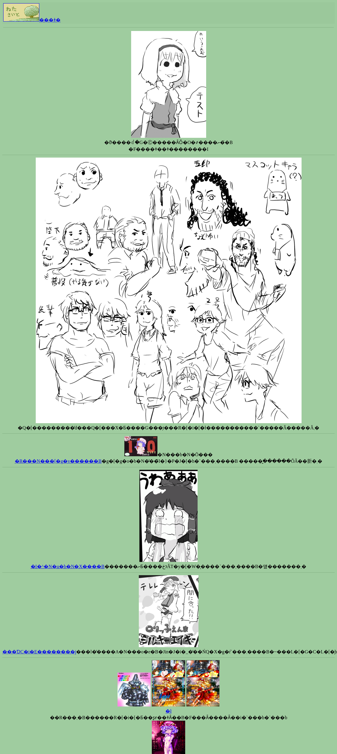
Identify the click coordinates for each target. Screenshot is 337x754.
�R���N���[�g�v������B (58, 461)
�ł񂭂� (168, 711)
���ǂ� (32, 19)
